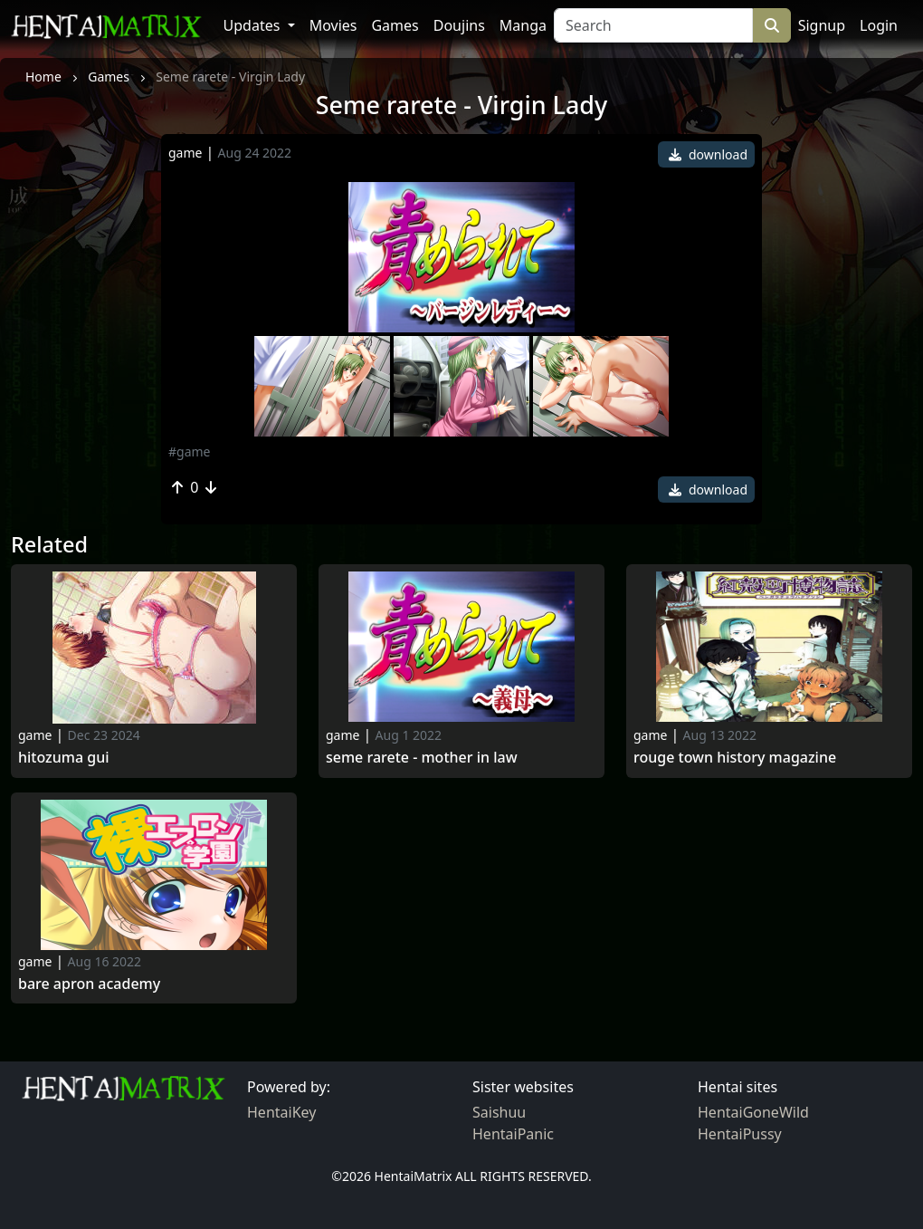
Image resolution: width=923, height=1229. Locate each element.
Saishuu (499, 1112)
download (708, 154)
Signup (821, 25)
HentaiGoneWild (753, 1112)
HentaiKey (281, 1112)
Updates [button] (254, 25)
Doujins (459, 25)
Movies (333, 25)
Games (394, 25)
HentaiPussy (740, 1134)
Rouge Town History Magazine (734, 757)
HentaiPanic (513, 1134)
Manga (523, 25)
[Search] (653, 25)
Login (879, 25)
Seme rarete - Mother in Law (422, 757)
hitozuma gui (63, 757)
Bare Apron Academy (89, 984)
